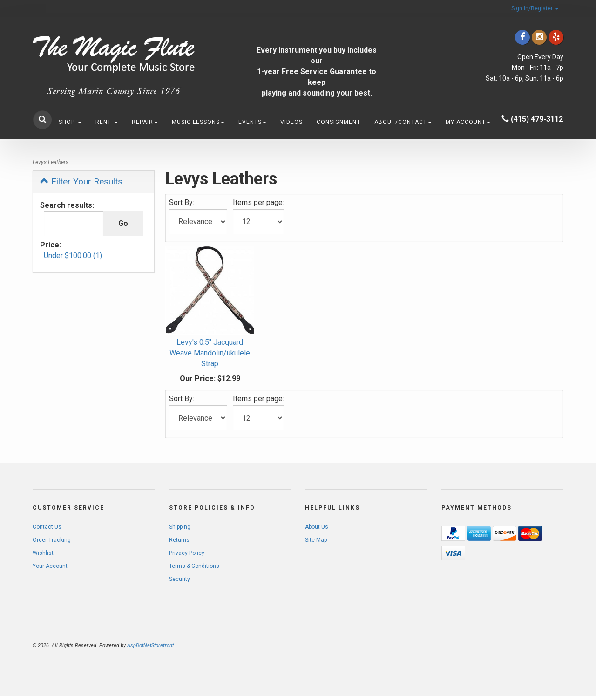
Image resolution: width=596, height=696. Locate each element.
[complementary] (528, 645)
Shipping (179, 527)
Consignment (338, 122)
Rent (106, 122)
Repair (145, 122)
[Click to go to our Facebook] (522, 37)
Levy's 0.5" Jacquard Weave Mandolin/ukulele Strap (209, 353)
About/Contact (403, 122)
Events (252, 122)
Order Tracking (52, 540)
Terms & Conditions (194, 566)
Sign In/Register (535, 8)
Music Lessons (198, 122)
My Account (468, 122)
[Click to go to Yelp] (556, 37)
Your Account (50, 566)
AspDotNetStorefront (150, 645)
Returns (179, 540)
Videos (291, 122)
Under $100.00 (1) (73, 255)
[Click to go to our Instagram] (539, 37)
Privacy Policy (186, 553)
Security (179, 579)
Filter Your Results (81, 181)
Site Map (316, 540)
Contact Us (47, 527)
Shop (70, 122)
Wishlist (43, 553)
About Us (316, 527)
